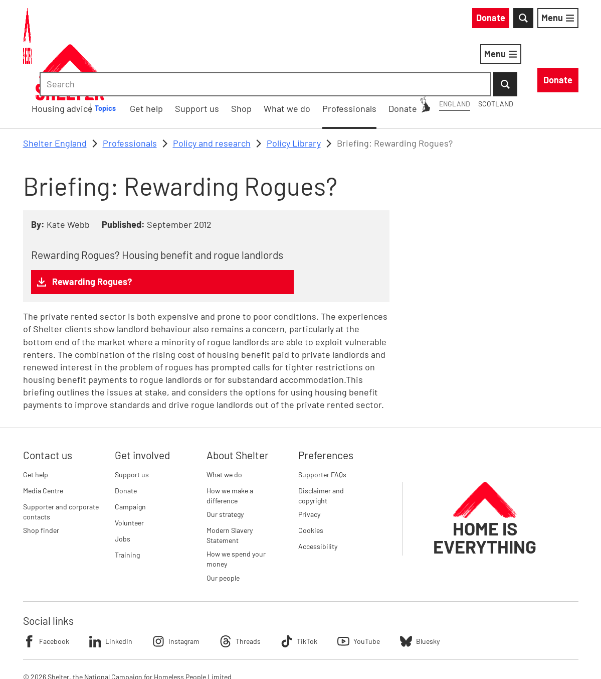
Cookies (310, 478)
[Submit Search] (566, 20)
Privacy (309, 462)
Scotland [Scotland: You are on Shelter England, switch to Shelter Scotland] (405, 19)
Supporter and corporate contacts (61, 459)
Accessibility (317, 494)
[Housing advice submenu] (254, 56)
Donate (126, 438)
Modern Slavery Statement (230, 483)
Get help (35, 422)
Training (127, 502)
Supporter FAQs (322, 422)
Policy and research (212, 90)
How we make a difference (230, 443)
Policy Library (294, 90)
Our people (223, 525)
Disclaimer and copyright (321, 443)
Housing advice (205, 55)
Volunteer (129, 470)
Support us (132, 422)
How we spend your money (236, 507)
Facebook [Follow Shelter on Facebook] (46, 589)
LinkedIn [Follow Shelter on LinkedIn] (110, 589)
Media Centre (43, 438)
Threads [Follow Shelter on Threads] (240, 589)
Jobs (122, 486)
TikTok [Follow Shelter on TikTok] (299, 589)
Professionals (130, 90)
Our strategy (225, 462)
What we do (224, 422)
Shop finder (41, 478)
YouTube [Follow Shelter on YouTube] (358, 589)
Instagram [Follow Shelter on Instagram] (175, 589)
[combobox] (493, 20)
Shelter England (55, 90)
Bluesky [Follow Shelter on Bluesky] (420, 589)
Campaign (130, 454)
